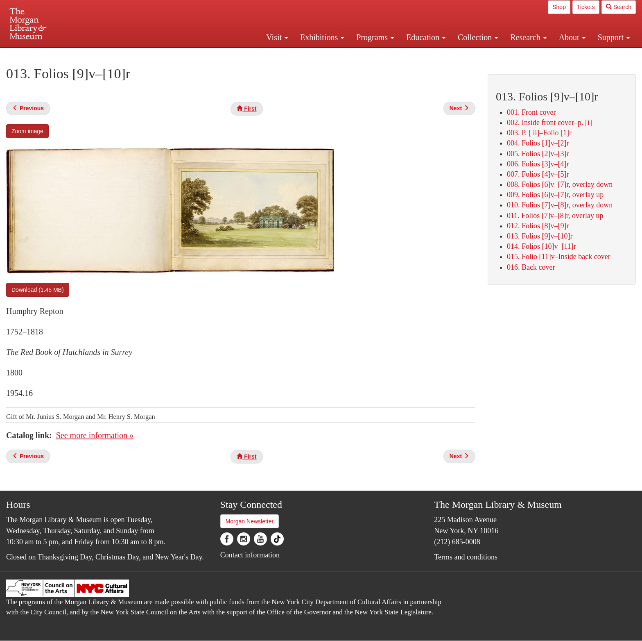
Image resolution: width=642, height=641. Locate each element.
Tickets (586, 7)
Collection (478, 37)
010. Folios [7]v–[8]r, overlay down (560, 205)
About (572, 37)
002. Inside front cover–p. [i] (549, 122)
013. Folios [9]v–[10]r (540, 236)
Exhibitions (322, 37)
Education (425, 37)
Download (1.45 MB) (37, 289)
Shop (559, 7)
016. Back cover (531, 267)
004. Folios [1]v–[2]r (538, 143)
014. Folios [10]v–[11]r (541, 246)
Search (618, 7)
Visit (277, 37)
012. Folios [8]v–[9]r (538, 226)
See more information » (94, 435)
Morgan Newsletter (250, 521)
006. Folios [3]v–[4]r (538, 164)
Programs (375, 37)
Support (614, 37)
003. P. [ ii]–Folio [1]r (539, 133)
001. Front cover (531, 112)
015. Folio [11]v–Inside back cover (558, 256)
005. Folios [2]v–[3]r (538, 154)
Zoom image (27, 131)
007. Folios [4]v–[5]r (538, 174)
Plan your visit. (224, 54)
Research (528, 37)
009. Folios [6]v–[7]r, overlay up (555, 195)
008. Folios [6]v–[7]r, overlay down (560, 184)
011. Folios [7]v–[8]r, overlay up (555, 215)
